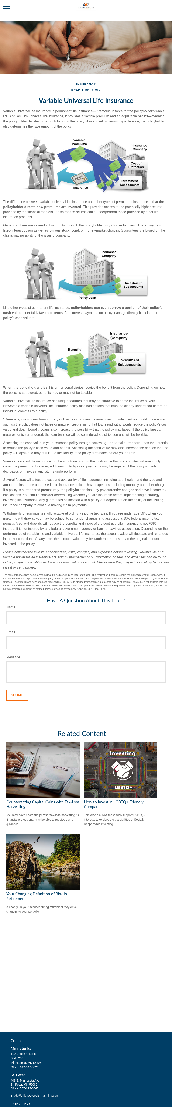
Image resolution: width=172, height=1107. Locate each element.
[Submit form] (17, 695)
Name (11, 607)
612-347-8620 (29, 1067)
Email (10, 632)
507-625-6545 (29, 1088)
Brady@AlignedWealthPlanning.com (35, 1095)
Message (13, 657)
